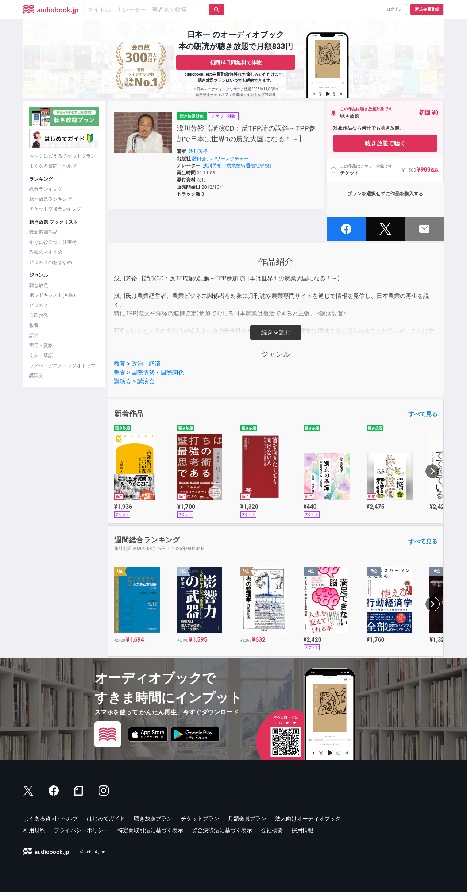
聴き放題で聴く (385, 143)
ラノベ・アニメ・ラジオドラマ (62, 365)
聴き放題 (38, 285)
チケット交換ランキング (55, 209)
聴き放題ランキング (50, 199)
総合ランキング (45, 189)
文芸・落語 (41, 355)
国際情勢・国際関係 (157, 372)
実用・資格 (41, 345)
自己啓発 (38, 315)
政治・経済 (146, 363)
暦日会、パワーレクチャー (220, 158)
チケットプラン (200, 818)
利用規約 (34, 830)
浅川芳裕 (198, 151)
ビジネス (38, 305)
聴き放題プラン (153, 818)
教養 (34, 325)
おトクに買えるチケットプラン (62, 156)
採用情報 (302, 830)
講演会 (36, 375)
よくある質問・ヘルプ (53, 166)
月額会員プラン (247, 818)
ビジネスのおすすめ (50, 262)
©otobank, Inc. (93, 852)
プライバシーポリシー (81, 830)
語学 (34, 335)
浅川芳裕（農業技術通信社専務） (238, 165)
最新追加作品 (43, 232)
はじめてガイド (106, 818)
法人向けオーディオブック (308, 818)
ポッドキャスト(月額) (52, 295)
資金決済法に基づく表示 (222, 830)
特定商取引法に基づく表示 (150, 830)
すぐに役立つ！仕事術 (53, 242)
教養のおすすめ (45, 252)
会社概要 (272, 830)
